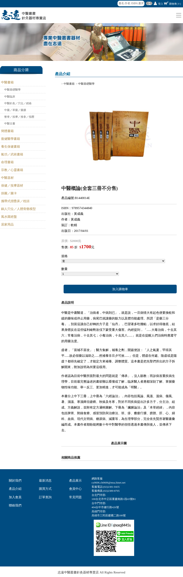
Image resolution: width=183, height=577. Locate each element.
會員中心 (75, 488)
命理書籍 (7, 162)
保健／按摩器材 (12, 185)
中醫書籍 (7, 82)
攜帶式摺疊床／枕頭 (15, 201)
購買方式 (45, 488)
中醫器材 (7, 177)
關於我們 (15, 480)
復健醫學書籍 (10, 138)
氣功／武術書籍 (12, 154)
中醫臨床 (9, 96)
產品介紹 (15, 488)
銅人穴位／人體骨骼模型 (18, 209)
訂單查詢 (45, 497)
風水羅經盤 (9, 216)
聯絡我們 (15, 505)
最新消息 (45, 480)
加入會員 (15, 497)
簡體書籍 (7, 131)
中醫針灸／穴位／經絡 (18, 103)
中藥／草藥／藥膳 (15, 110)
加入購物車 (120, 289)
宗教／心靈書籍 (12, 170)
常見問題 (75, 497)
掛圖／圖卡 (9, 193)
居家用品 (7, 224)
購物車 (175, 3)
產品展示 (75, 480)
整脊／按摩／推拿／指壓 (19, 116)
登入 (160, 3)
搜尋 (149, 3)
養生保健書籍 (10, 146)
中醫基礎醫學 (12, 89)
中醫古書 (9, 123)
